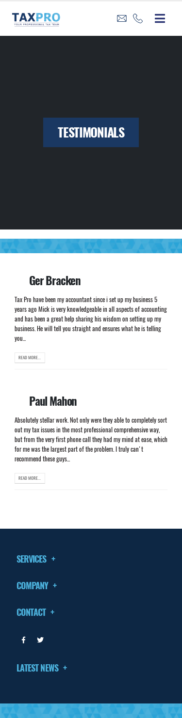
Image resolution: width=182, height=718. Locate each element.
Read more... (29, 357)
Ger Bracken (55, 280)
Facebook (24, 640)
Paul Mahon (53, 401)
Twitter (40, 640)
